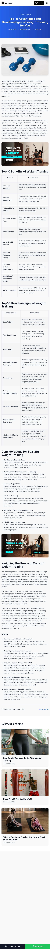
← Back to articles (25, 14)
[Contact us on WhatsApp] (37, 946)
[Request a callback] (12, 946)
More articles (44, 709)
